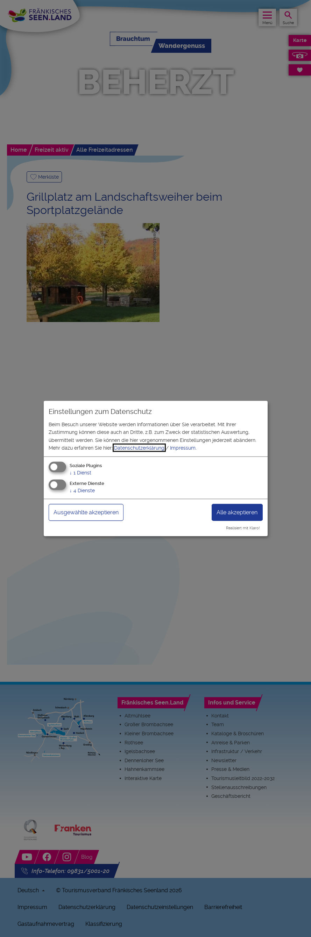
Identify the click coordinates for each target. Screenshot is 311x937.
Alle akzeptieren (237, 512)
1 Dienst (80, 472)
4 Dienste (82, 490)
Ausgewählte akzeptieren (86, 512)
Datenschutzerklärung (139, 448)
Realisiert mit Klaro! (243, 528)
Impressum (183, 448)
